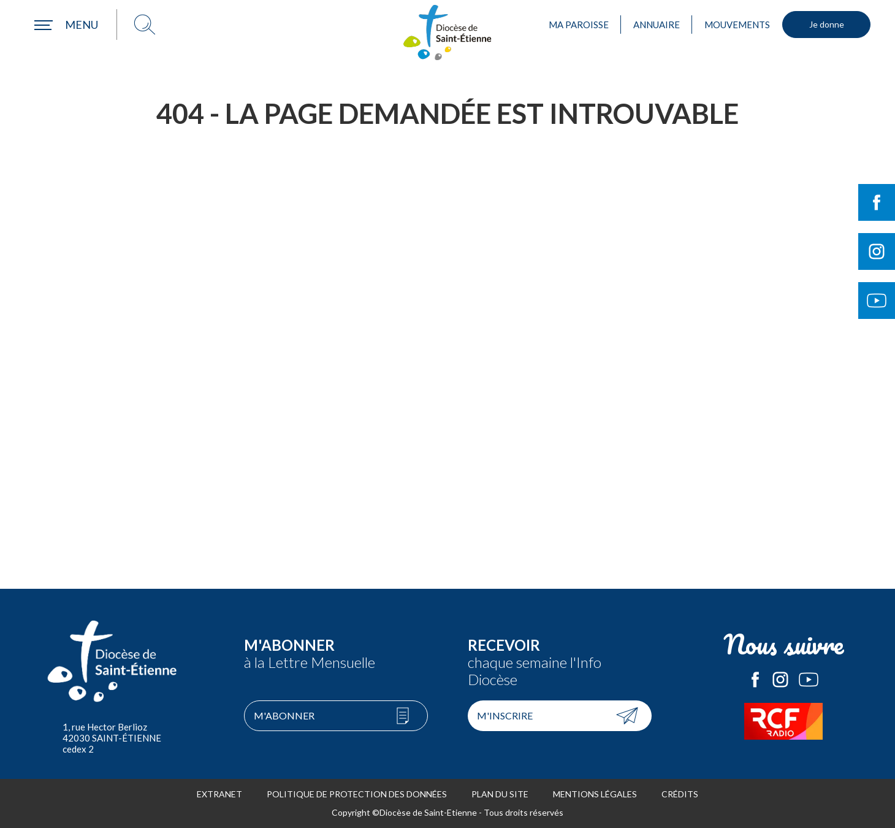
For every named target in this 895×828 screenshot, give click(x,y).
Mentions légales (595, 794)
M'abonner (284, 715)
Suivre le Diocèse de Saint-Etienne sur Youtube (876, 300)
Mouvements (737, 24)
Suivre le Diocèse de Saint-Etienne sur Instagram (876, 251)
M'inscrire (505, 715)
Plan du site (499, 794)
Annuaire (656, 24)
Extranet (219, 794)
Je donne (826, 24)
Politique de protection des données (357, 794)
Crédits (679, 794)
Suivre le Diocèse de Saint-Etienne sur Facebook (876, 202)
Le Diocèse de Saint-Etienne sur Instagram (780, 680)
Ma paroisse (579, 24)
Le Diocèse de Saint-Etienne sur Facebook (755, 680)
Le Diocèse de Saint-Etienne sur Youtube (809, 680)
